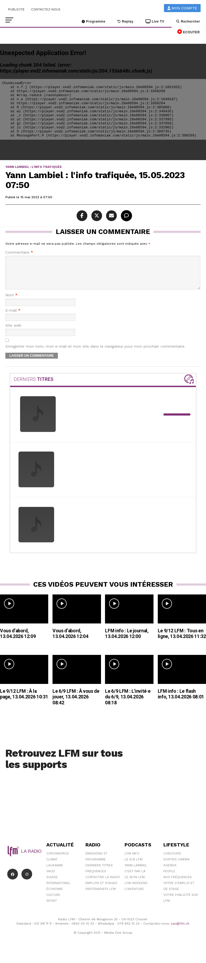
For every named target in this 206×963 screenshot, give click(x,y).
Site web (13, 332)
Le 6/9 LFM (134, 866)
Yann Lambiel (136, 872)
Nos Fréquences (177, 883)
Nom (11, 302)
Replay (125, 21)
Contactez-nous (46, 9)
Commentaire (19, 252)
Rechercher (188, 21)
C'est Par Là (135, 877)
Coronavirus (57, 860)
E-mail (12, 317)
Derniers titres (99, 872)
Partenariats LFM (100, 895)
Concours (172, 860)
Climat (52, 866)
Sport (51, 907)
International (58, 889)
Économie (54, 895)
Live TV (154, 21)
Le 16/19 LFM (135, 883)
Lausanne (54, 872)
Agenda (170, 872)
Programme (94, 21)
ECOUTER (188, 32)
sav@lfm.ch (180, 930)
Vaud (50, 877)
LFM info (132, 860)
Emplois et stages (101, 889)
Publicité (16, 9)
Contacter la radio (102, 883)
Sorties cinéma (176, 866)
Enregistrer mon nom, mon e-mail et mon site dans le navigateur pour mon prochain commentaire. (95, 353)
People (169, 877)
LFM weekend (136, 889)
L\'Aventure (134, 895)
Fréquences (95, 877)
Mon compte (182, 8)
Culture (53, 901)
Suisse (52, 883)
